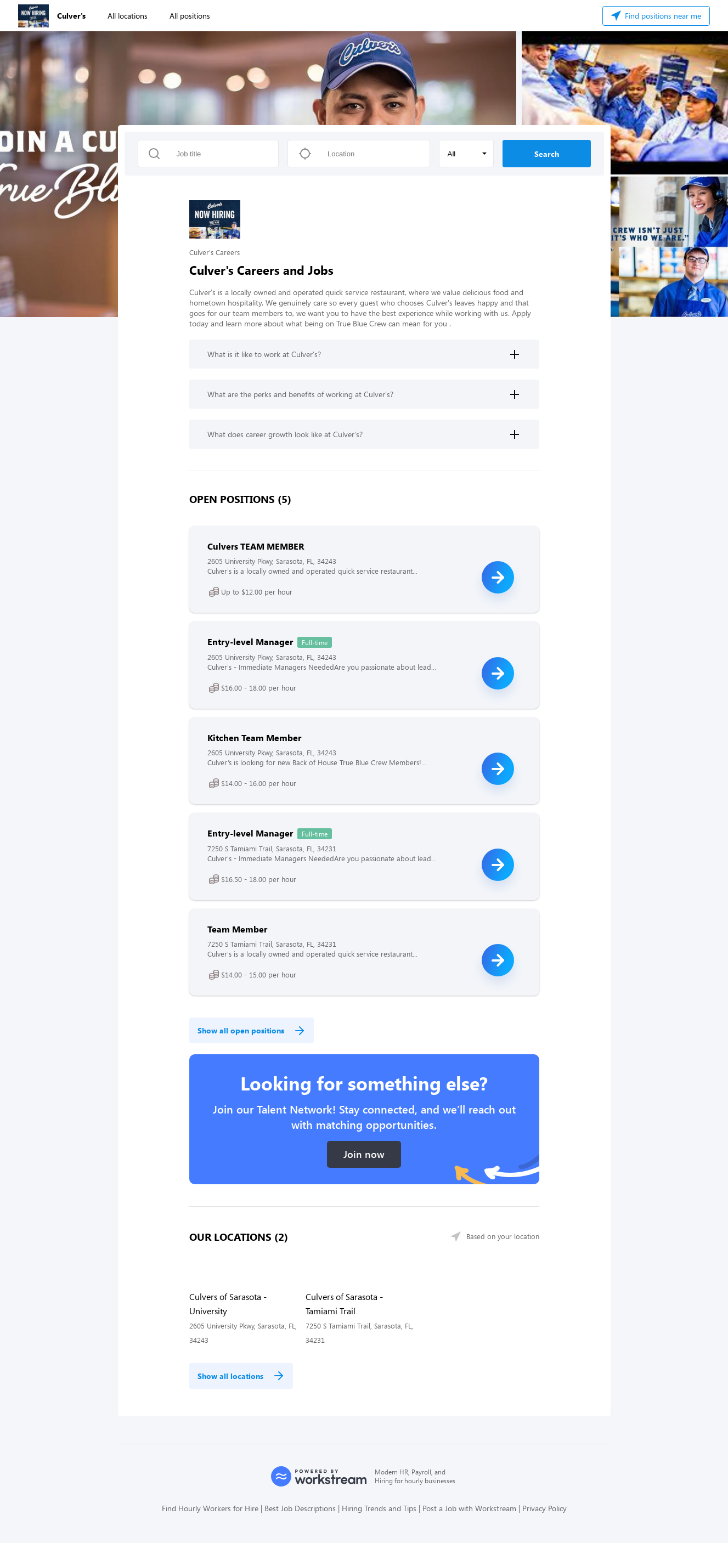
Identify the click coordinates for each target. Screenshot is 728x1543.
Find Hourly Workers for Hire (210, 1508)
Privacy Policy (544, 1508)
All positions (190, 15)
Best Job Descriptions (300, 1508)
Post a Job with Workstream (469, 1508)
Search (546, 154)
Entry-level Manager (250, 641)
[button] (466, 153)
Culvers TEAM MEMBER (255, 546)
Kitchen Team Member (254, 737)
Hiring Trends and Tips (379, 1508)
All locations (128, 15)
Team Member (237, 929)
